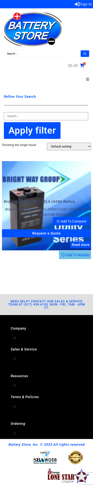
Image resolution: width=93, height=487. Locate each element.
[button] (87, 79)
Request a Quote (46, 233)
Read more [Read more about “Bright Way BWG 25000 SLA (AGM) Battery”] (81, 245)
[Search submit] (85, 53)
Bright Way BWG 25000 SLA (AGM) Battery (39, 201)
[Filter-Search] (46, 116)
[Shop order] (69, 146)
